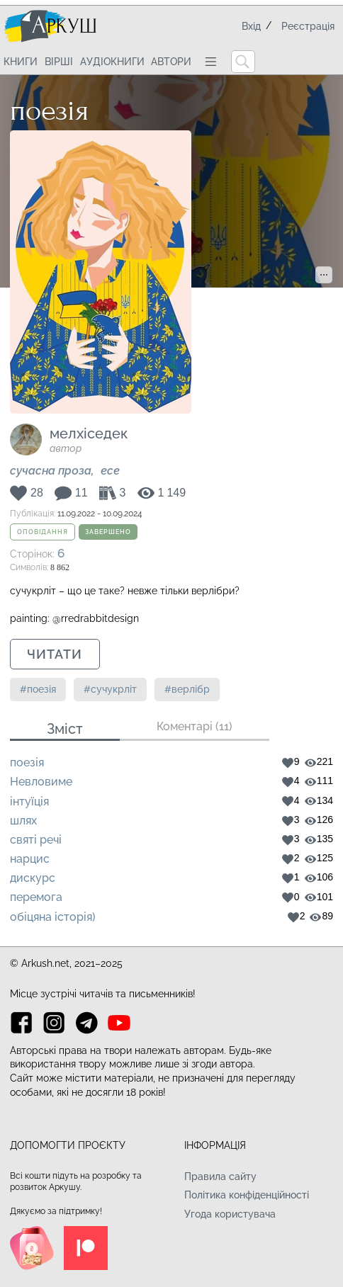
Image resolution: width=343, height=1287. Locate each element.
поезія (27, 762)
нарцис (30, 859)
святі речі (36, 839)
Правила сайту (220, 1176)
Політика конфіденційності (246, 1195)
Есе (110, 470)
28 (36, 493)
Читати (54, 654)
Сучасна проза (50, 470)
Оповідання (42, 531)
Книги (21, 61)
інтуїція (29, 801)
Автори (171, 61)
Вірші (59, 61)
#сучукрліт (110, 689)
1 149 (172, 493)
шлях (23, 820)
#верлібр (187, 689)
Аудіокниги (112, 61)
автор (65, 448)
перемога (36, 897)
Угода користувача (230, 1214)
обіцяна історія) (53, 917)
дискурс (32, 878)
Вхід (251, 26)
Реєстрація (307, 26)
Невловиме (41, 781)
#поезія (38, 689)
